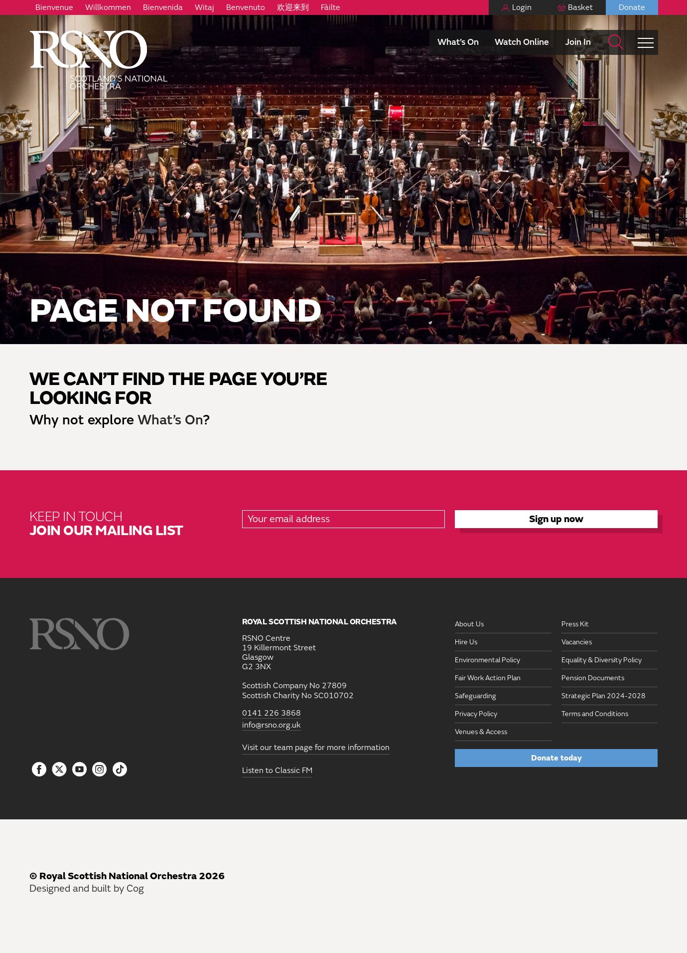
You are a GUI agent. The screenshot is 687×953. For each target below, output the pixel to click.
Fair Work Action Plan (488, 678)
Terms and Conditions (594, 714)
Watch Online (522, 42)
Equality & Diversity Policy (601, 660)
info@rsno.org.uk (271, 725)
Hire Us (466, 642)
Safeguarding (475, 696)
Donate (632, 7)
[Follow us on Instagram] (100, 770)
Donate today (556, 758)
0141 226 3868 (271, 713)
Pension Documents (592, 678)
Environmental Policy (487, 660)
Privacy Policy (476, 714)
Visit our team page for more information (316, 748)
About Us (469, 624)
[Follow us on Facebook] (39, 770)
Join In (578, 42)
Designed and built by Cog (86, 888)
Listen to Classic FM (277, 770)
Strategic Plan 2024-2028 (603, 696)
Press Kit (575, 624)
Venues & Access (481, 732)
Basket (580, 7)
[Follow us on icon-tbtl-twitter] (59, 772)
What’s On (458, 42)
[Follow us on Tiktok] (120, 769)
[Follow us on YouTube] (79, 770)
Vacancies (576, 642)
